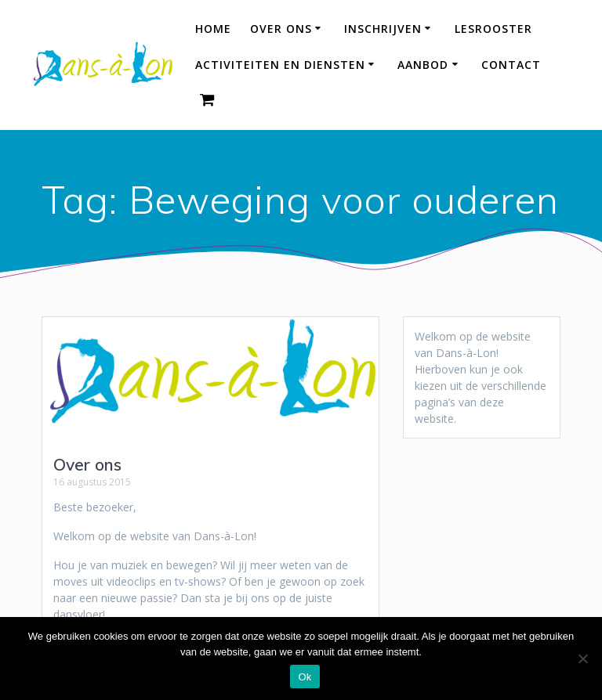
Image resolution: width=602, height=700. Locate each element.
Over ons (281, 28)
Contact (511, 64)
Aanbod (422, 64)
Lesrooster (493, 28)
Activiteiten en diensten (280, 64)
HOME (213, 28)
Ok (304, 677)
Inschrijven (383, 28)
